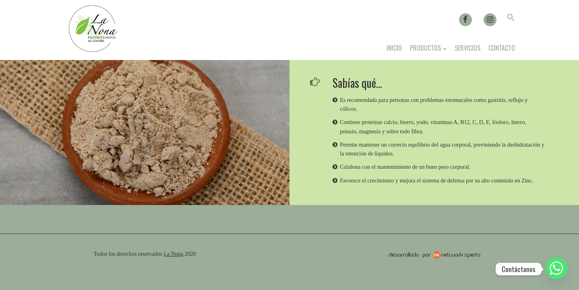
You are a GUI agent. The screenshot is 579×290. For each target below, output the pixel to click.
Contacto (501, 48)
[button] (511, 18)
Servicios (467, 48)
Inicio (394, 48)
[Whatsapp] (556, 269)
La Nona (173, 254)
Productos (428, 48)
